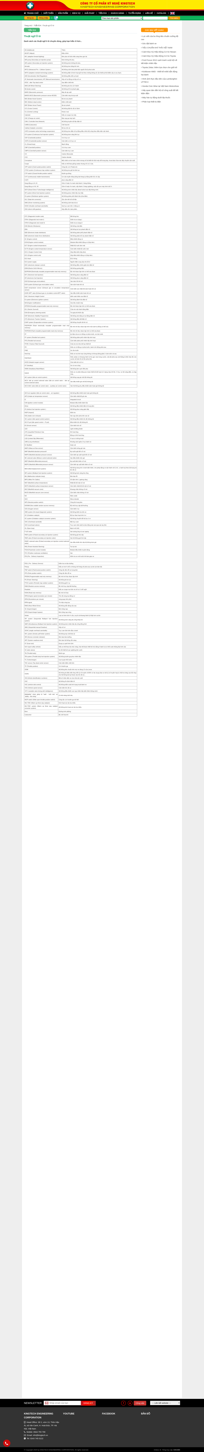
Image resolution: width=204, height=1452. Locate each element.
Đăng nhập (43, 18)
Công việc (140, 1403)
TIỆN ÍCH (32, 30)
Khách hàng (117, 13)
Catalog (161, 13)
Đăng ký (30, 18)
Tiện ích (103, 13)
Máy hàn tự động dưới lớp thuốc (155, 97)
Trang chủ (31, 13)
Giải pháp (89, 13)
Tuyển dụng (134, 13)
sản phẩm (63, 13)
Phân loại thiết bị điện (151, 102)
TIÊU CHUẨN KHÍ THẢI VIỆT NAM (156, 48)
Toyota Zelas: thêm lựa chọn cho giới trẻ (159, 67)
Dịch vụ (76, 13)
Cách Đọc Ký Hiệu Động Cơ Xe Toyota (158, 56)
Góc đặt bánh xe (149, 43)
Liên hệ (149, 13)
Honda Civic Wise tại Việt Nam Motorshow (160, 86)
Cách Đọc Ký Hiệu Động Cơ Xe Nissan (158, 52)
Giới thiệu (48, 13)
